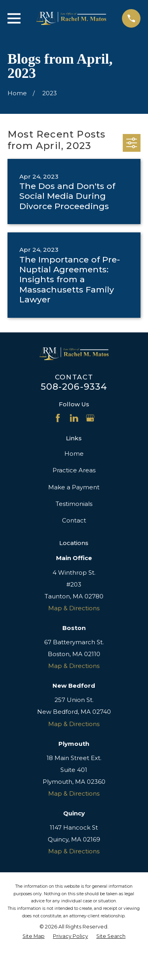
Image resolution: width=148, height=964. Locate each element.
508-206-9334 (74, 386)
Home (74, 453)
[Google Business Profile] (90, 418)
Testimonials (74, 503)
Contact (74, 520)
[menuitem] (33, 936)
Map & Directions (73, 608)
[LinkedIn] (74, 418)
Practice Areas (74, 470)
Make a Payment (73, 487)
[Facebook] (58, 418)
